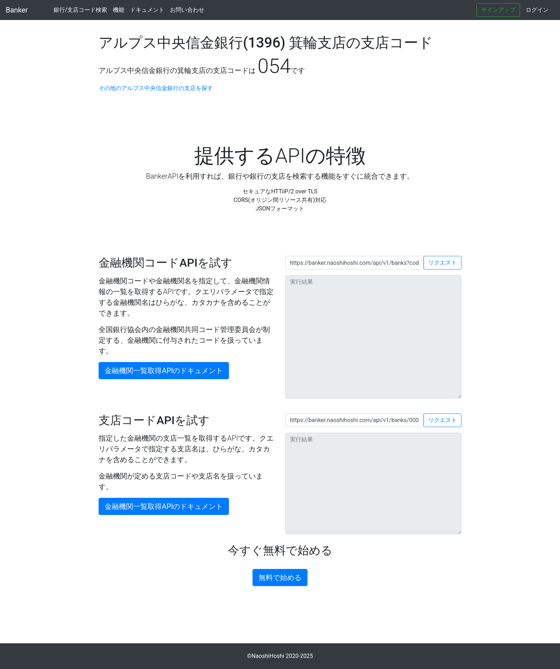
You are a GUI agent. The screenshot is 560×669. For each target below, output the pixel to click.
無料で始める (280, 577)
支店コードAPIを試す (154, 420)
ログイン (537, 9)
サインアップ (498, 9)
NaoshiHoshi (267, 656)
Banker (17, 10)
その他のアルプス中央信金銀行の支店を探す (156, 88)
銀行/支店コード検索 (81, 9)
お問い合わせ (187, 9)
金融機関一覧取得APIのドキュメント (164, 370)
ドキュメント (147, 9)
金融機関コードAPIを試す (165, 262)
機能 (118, 9)
